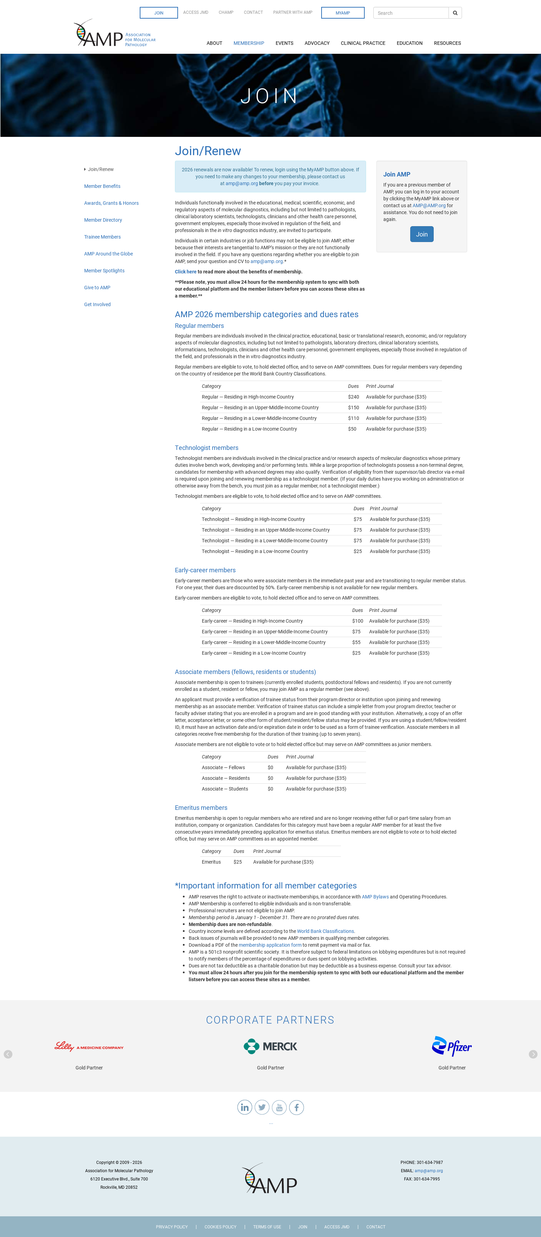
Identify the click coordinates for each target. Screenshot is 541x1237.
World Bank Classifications (325, 931)
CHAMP (226, 12)
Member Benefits (102, 186)
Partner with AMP (293, 12)
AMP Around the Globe (108, 253)
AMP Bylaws (375, 896)
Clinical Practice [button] (363, 43)
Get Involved (97, 304)
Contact (253, 12)
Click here (186, 271)
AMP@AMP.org (429, 205)
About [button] (215, 43)
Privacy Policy (172, 1226)
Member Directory (103, 220)
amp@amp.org (242, 183)
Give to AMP (97, 287)
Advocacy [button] (318, 43)
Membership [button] (249, 43)
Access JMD (195, 12)
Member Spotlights (104, 270)
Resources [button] (448, 43)
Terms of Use (267, 1226)
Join (159, 13)
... (270, 1122)
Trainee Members (102, 236)
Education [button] (410, 43)
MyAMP (343, 13)
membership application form (270, 945)
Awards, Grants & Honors (111, 203)
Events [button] (285, 43)
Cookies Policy (220, 1226)
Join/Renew (99, 169)
